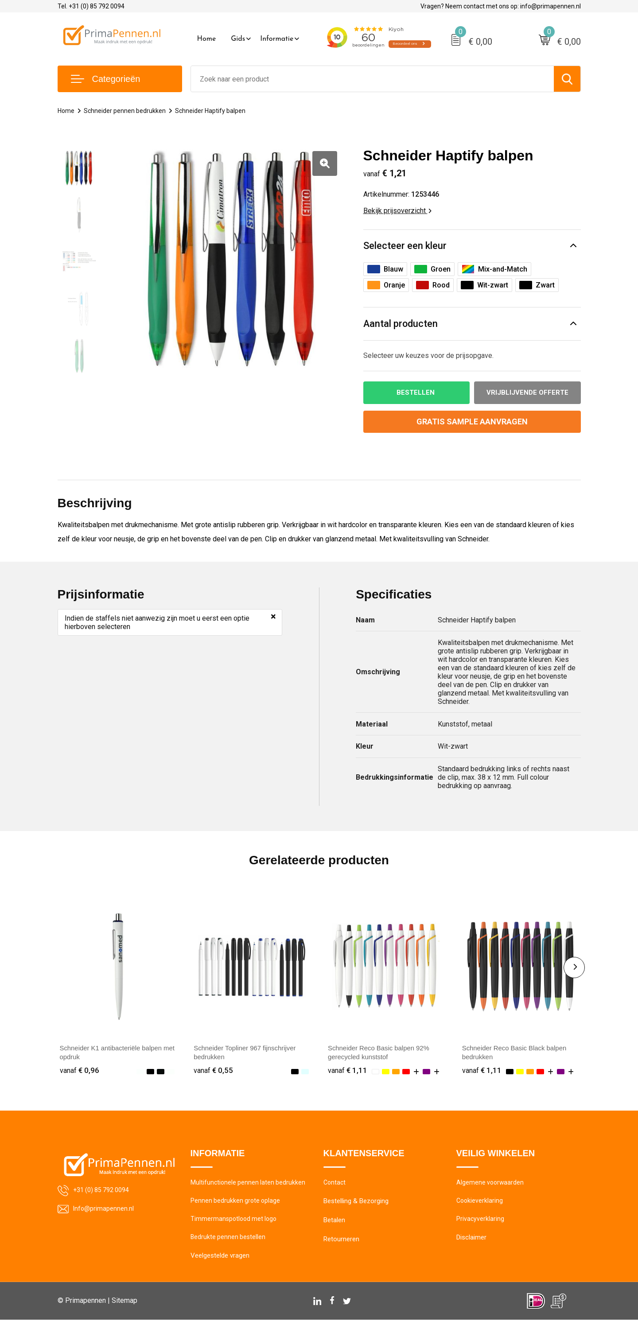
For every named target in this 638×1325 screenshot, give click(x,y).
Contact (335, 1185)
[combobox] (372, 79)
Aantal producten (401, 324)
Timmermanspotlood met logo (235, 1223)
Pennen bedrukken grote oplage (236, 1204)
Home (206, 39)
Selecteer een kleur (405, 246)
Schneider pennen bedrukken (126, 111)
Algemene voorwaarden (490, 1185)
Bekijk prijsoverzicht (397, 210)
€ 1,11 (348, 1071)
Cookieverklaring (480, 1204)
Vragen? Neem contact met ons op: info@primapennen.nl (500, 6)
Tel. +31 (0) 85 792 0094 (91, 6)
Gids (238, 39)
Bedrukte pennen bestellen (229, 1242)
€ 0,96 (80, 1071)
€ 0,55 (213, 1071)
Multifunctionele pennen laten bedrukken (249, 1185)
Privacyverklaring (480, 1223)
